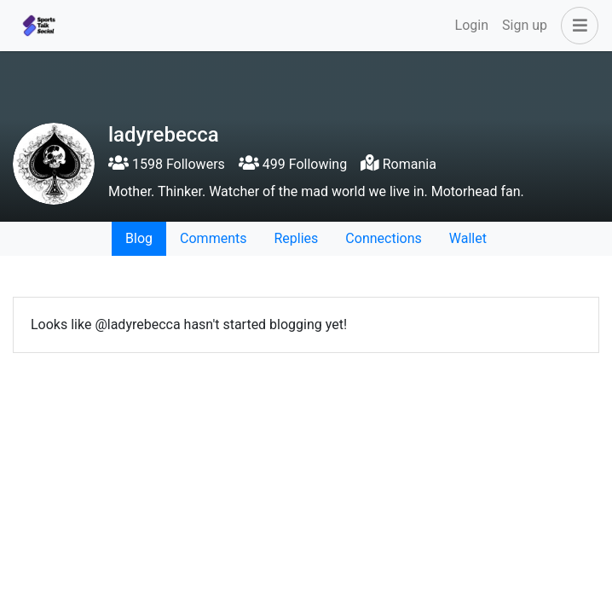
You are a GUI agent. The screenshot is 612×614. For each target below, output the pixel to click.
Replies (296, 238)
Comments (213, 238)
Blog (139, 238)
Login (471, 25)
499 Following (293, 164)
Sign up (524, 25)
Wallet (468, 238)
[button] (576, 25)
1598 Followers (166, 164)
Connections (383, 238)
